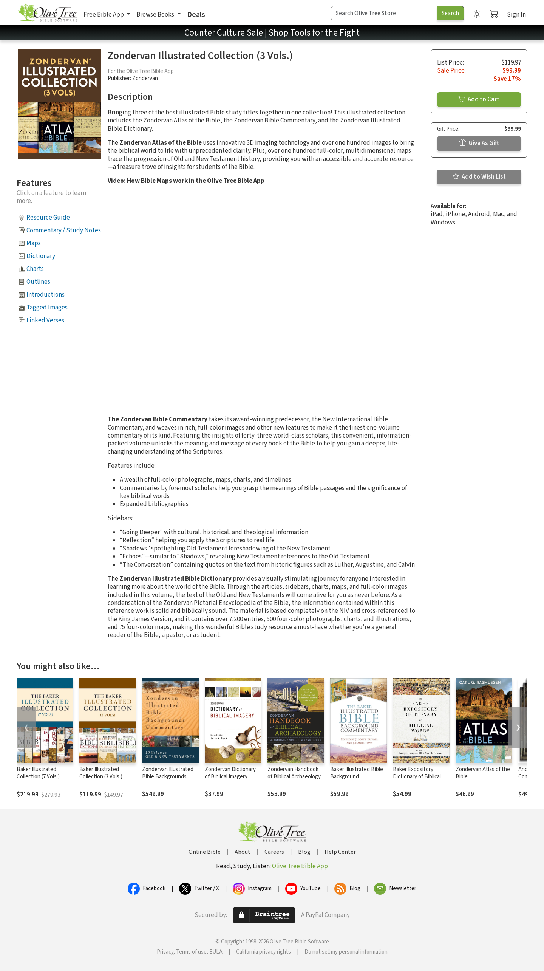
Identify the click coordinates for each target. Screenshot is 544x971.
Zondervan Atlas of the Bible (483, 773)
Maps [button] (33, 243)
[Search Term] (384, 13)
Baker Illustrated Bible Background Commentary (356, 776)
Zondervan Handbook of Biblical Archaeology (294, 773)
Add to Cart (479, 99)
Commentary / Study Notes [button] (63, 230)
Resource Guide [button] (48, 217)
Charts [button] (35, 269)
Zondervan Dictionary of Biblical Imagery (230, 773)
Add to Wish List (479, 176)
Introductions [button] (45, 294)
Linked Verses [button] (45, 320)
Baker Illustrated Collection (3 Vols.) (100, 773)
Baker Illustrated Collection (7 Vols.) (38, 773)
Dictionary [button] (40, 256)
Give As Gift (479, 143)
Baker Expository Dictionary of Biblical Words (417, 776)
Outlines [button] (38, 281)
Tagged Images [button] (47, 307)
